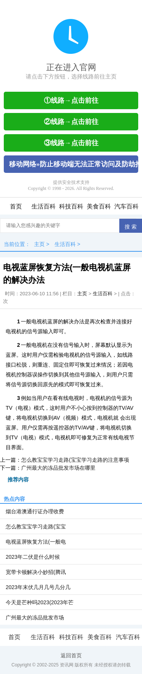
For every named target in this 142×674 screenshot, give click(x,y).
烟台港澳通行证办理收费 (35, 511)
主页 (39, 244)
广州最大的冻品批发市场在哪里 (58, 468)
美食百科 (99, 206)
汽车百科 (126, 206)
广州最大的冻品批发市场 (35, 617)
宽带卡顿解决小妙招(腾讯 (36, 572)
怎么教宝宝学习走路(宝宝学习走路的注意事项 (75, 460)
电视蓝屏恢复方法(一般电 (36, 542)
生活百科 (43, 206)
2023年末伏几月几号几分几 (38, 587)
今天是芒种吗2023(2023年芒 (39, 602)
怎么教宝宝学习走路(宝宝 (36, 527)
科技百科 (71, 206)
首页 (16, 206)
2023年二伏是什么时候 (33, 557)
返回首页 (71, 655)
